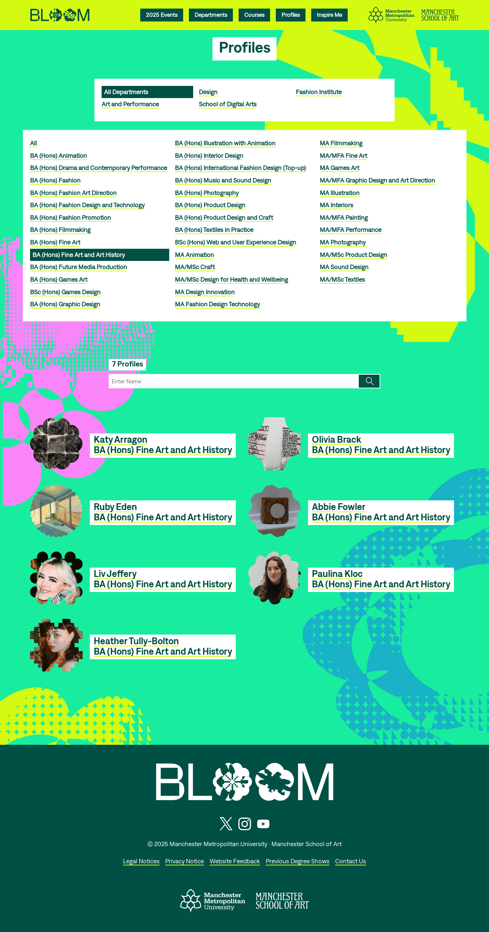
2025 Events (161, 14)
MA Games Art (339, 167)
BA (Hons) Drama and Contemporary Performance (98, 167)
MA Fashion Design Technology (217, 304)
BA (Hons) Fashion (55, 180)
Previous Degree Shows (297, 861)
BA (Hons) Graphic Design (65, 304)
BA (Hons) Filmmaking (60, 229)
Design (208, 92)
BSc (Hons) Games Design (65, 292)
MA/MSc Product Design (353, 254)
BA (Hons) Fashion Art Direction (73, 192)
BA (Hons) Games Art (58, 279)
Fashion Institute (319, 92)
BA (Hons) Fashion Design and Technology (87, 205)
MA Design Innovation (205, 292)
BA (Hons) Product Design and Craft (224, 217)
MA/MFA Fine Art (343, 155)
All (33, 143)
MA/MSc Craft (195, 267)
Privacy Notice (184, 861)
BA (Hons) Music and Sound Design (223, 180)
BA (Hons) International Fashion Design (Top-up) (240, 167)
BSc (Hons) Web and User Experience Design (235, 242)
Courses (254, 14)
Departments (211, 14)
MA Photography (343, 242)
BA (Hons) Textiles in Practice (214, 229)
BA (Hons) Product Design (210, 205)
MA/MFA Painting (344, 217)
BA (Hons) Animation (58, 155)
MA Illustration (340, 192)
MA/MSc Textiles (342, 279)
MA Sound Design (344, 267)
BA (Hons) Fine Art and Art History (79, 254)
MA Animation (194, 254)
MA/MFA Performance (350, 229)
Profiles (291, 14)
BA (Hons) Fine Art (55, 242)
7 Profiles (127, 363)
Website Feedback (235, 861)
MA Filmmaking (341, 143)
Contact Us (350, 861)
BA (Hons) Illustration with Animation (225, 143)
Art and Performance (130, 104)
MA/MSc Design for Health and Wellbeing (231, 279)
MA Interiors (336, 205)
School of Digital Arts (227, 104)
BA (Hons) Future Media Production (78, 267)
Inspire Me (329, 14)
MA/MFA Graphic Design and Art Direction (377, 180)
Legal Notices (141, 861)
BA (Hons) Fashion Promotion (70, 217)
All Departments (126, 92)
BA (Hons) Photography (207, 192)
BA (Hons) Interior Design (209, 155)
